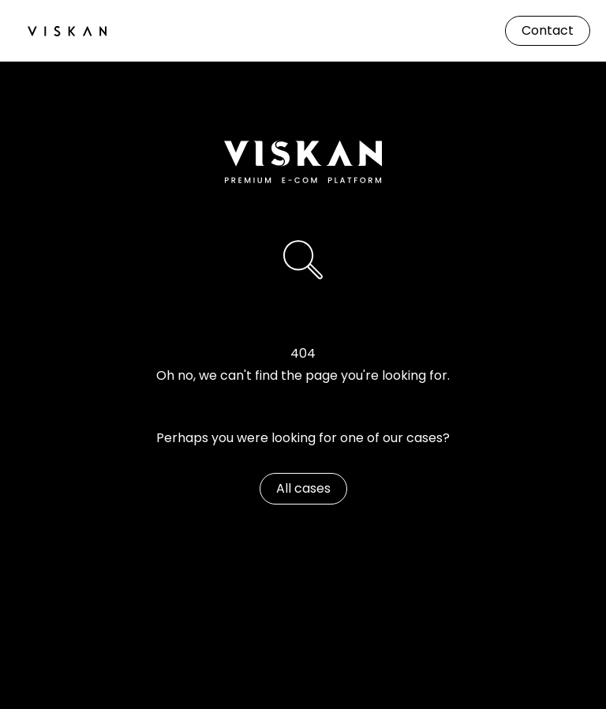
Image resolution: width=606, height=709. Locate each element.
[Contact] (547, 31)
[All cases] (303, 489)
